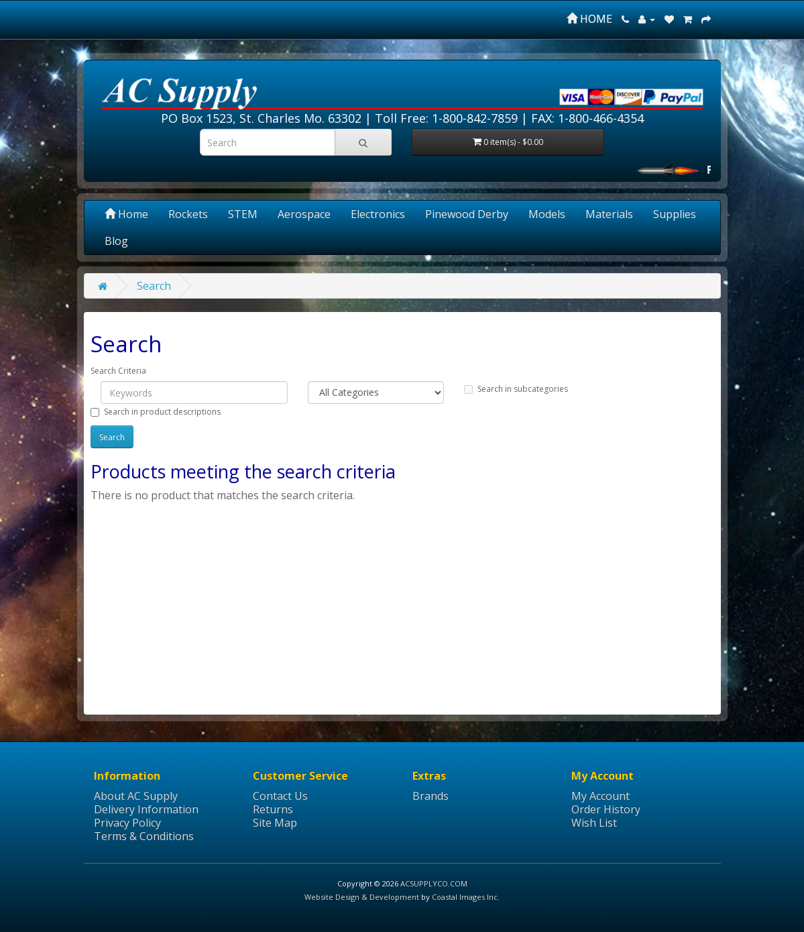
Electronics (378, 214)
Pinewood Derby (466, 214)
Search (154, 285)
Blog (116, 241)
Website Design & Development (361, 897)
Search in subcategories (516, 389)
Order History (605, 809)
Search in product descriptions (156, 411)
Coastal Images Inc (465, 897)
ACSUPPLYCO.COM (433, 883)
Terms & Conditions (144, 836)
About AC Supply (136, 795)
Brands (430, 795)
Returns (273, 809)
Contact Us (280, 795)
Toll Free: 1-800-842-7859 (446, 118)
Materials (609, 214)
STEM (242, 214)
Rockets (188, 214)
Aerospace (304, 214)
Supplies (674, 214)
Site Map (275, 822)
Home (126, 214)
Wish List (594, 822)
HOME (589, 18)
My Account (600, 795)
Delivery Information (146, 809)
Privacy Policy (127, 822)
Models (546, 214)
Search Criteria (118, 370)
